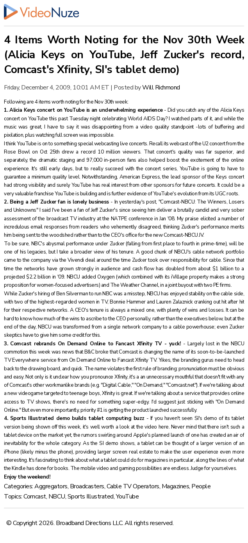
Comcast (34, 496)
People (201, 486)
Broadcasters (87, 486)
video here (156, 426)
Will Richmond (161, 87)
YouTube (127, 496)
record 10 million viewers (110, 151)
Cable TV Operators (133, 486)
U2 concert (213, 143)
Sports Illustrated (91, 496)
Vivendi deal (81, 260)
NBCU (56, 496)
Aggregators (51, 486)
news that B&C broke (85, 351)
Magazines (175, 486)
